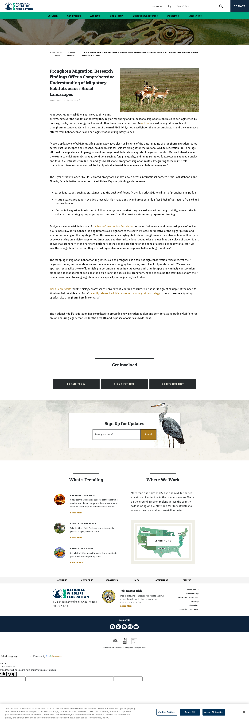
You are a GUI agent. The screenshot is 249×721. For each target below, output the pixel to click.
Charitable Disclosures (188, 598)
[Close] (243, 711)
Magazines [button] (173, 16)
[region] (124, 712)
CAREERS (187, 580)
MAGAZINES (112, 580)
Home (52, 53)
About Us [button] (95, 16)
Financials (193, 605)
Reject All (190, 712)
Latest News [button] (195, 16)
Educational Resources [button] (145, 16)
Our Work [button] (52, 16)
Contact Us (157, 6)
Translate (54, 655)
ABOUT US (62, 580)
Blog (169, 6)
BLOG (137, 580)
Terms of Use (192, 590)
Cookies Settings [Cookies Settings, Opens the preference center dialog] (166, 712)
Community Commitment (188, 609)
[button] (148, 434)
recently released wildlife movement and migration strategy (124, 293)
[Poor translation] (12, 674)
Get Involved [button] (74, 16)
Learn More (76, 512)
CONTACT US (87, 580)
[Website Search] (199, 6)
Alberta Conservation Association (114, 226)
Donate (240, 6)
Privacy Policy (192, 594)
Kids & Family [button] (116, 16)
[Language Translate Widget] (16, 656)
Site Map (194, 602)
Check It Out (76, 562)
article (145, 123)
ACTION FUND (162, 580)
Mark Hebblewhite (60, 289)
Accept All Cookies (213, 712)
